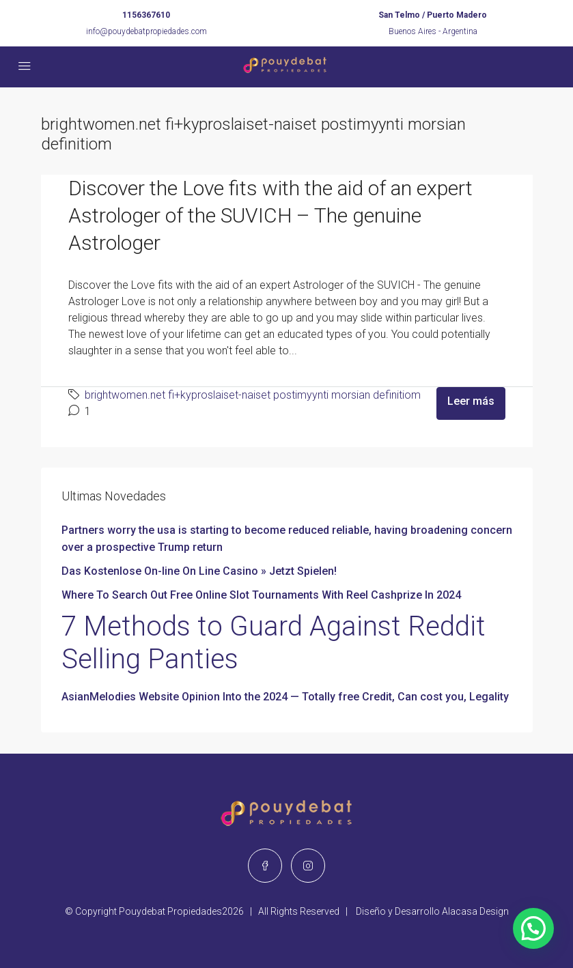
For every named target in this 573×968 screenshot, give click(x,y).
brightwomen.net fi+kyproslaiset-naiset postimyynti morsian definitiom (253, 394)
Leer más (470, 401)
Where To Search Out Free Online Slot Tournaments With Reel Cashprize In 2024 (261, 594)
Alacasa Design (475, 911)
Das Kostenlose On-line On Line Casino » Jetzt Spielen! (199, 571)
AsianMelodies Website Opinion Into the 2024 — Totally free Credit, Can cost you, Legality (285, 696)
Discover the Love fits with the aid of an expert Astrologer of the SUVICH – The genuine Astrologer (270, 215)
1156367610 (146, 15)
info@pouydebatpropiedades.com (146, 31)
